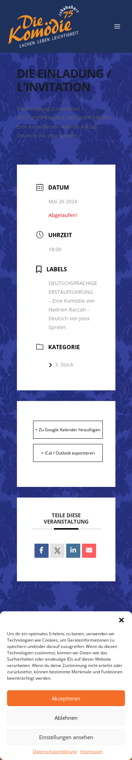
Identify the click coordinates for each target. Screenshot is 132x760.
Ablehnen (66, 717)
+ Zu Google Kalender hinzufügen (67, 430)
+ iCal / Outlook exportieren (68, 453)
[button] (121, 620)
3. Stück (61, 364)
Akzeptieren (66, 698)
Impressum (91, 751)
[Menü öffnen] (117, 26)
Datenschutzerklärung (55, 751)
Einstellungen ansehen (66, 737)
